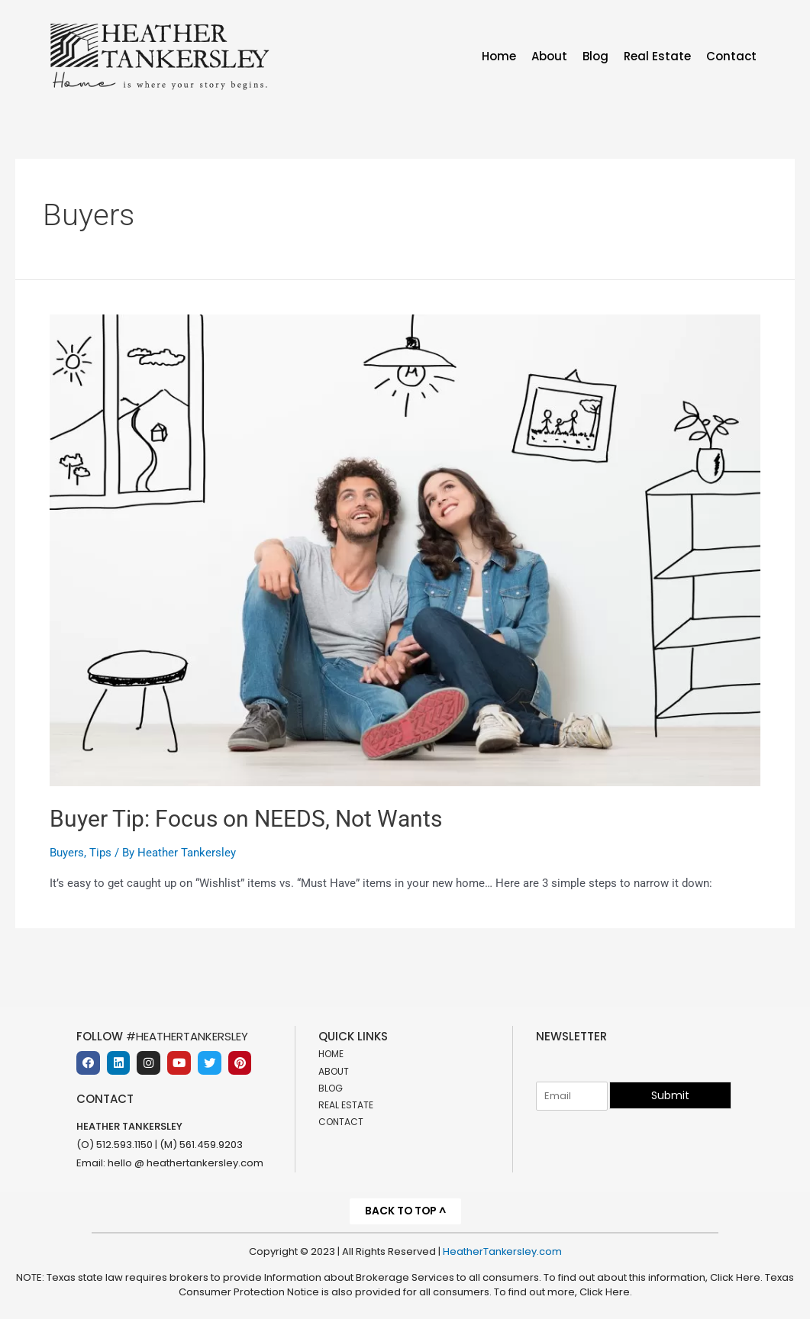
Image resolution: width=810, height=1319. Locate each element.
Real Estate (657, 56)
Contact (731, 56)
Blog (595, 56)
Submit (670, 1094)
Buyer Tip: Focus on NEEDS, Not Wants (246, 818)
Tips (100, 852)
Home (499, 56)
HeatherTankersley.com (502, 1251)
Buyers (67, 852)
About (549, 56)
